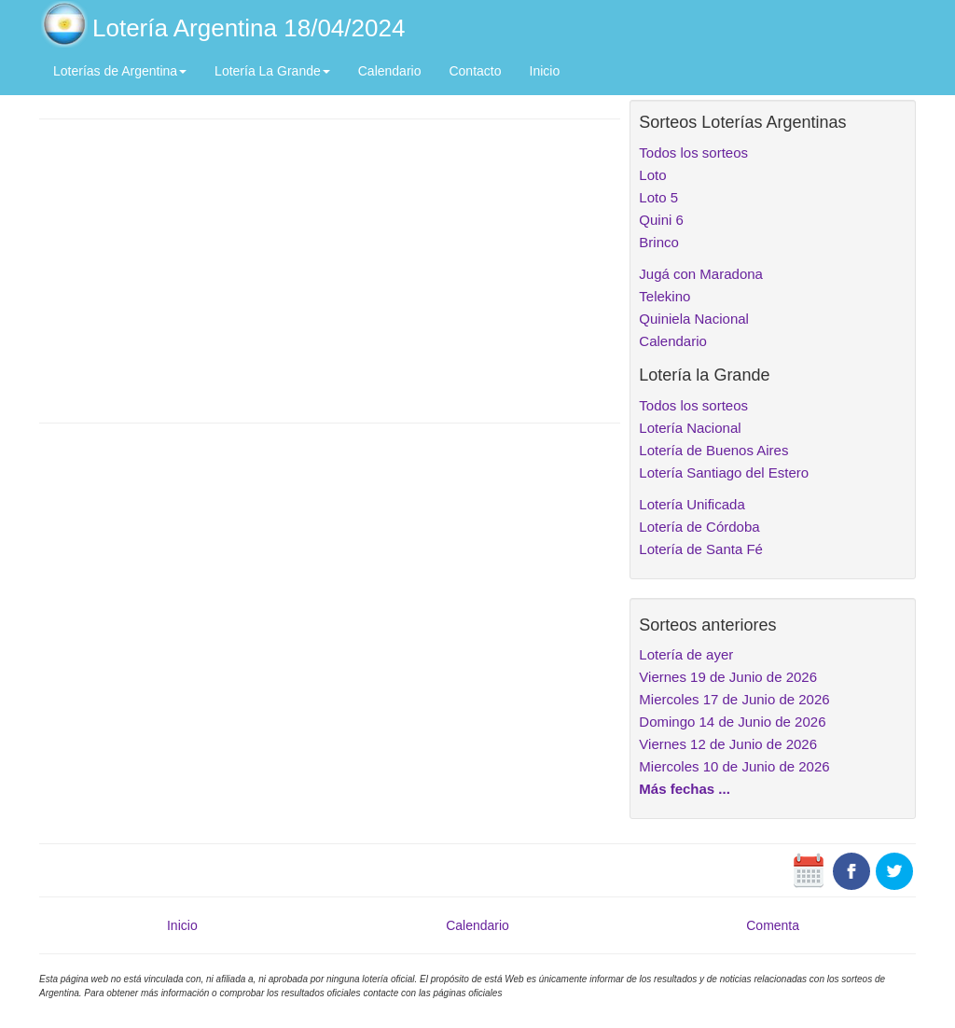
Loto (652, 175)
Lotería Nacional (689, 428)
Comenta (772, 925)
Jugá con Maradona (701, 274)
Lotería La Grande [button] (272, 70)
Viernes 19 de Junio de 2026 (728, 677)
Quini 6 (661, 220)
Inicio (545, 70)
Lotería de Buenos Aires (713, 450)
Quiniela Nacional (694, 318)
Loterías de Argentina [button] (120, 70)
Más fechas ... (684, 789)
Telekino (664, 296)
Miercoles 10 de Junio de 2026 (734, 766)
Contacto (475, 70)
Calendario (390, 70)
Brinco (659, 242)
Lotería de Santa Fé (701, 549)
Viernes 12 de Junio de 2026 (728, 744)
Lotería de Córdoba (699, 527)
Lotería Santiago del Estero (724, 472)
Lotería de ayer (686, 654)
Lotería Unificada (691, 504)
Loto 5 (658, 197)
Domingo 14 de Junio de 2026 (732, 721)
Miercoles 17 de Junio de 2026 (734, 699)
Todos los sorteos (693, 152)
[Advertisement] (329, 268)
